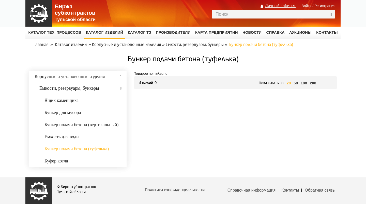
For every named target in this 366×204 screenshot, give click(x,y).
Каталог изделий (104, 32)
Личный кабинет (280, 6)
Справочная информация (251, 190)
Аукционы (300, 32)
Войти (306, 6)
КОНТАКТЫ (327, 32)
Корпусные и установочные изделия (126, 45)
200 (313, 83)
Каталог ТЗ (139, 32)
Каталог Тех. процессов (54, 32)
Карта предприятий (216, 32)
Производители (173, 32)
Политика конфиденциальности (175, 190)
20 (289, 83)
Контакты (290, 190)
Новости (252, 32)
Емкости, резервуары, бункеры (195, 45)
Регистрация (324, 6)
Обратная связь (320, 190)
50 (296, 83)
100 (304, 83)
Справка (275, 32)
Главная (41, 45)
